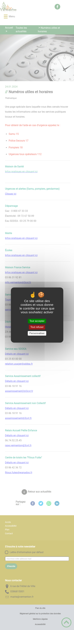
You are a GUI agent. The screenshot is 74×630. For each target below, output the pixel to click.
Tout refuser (36, 327)
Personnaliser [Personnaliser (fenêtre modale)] (37, 333)
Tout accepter (36, 321)
